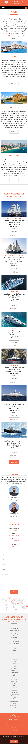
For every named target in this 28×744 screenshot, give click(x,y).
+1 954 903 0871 (14, 530)
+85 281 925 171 (14, 546)
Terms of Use (14, 730)
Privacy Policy (14, 727)
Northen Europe (13, 599)
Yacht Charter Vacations (14, 719)
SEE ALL (14, 462)
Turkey (14, 661)
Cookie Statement (14, 733)
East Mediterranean (14, 630)
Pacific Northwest (25, 601)
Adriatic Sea (14, 632)
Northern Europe (15, 634)
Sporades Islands (14, 699)
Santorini (14, 679)
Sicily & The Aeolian (14, 696)
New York (14, 687)
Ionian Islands (14, 705)
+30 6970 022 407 (14, 535)
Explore (14, 83)
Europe (14, 626)
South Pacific (27, 606)
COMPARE (14, 235)
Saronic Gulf (14, 703)
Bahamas (15, 639)
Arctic (9, 598)
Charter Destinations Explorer (14, 724)
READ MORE (14, 232)
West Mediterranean (14, 628)
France (14, 648)
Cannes (14, 666)
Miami (14, 685)
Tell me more (17, 737)
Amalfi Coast (15, 692)
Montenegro (14, 659)
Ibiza (14, 56)
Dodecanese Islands (14, 701)
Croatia (14, 657)
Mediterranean (13, 601)
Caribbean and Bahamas (8, 603)
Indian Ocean (19, 603)
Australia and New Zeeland (25, 609)
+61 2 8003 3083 (14, 541)
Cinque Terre (14, 672)
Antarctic (15, 609)
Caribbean (14, 637)
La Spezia (14, 674)
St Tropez (14, 668)
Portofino (14, 670)
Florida (14, 707)
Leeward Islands (14, 645)
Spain (14, 654)
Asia (21, 602)
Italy (14, 652)
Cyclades (15, 698)
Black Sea (15, 600)
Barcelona (4, 33)
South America (7, 606)
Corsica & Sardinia (14, 694)
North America (14, 635)
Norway (14, 663)
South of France (14, 690)
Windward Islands (14, 643)
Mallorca (11, 36)
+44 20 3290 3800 (14, 525)
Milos (14, 683)
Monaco (14, 650)
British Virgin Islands (14, 641)
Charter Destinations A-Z (14, 722)
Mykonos (14, 681)
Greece (14, 656)
